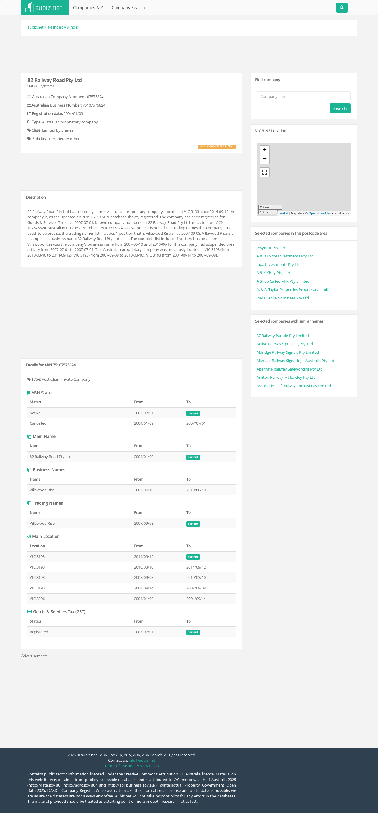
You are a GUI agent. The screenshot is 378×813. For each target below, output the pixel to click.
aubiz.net (35, 27)
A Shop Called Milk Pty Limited (283, 281)
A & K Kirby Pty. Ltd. (274, 272)
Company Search (128, 7)
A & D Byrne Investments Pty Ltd (285, 256)
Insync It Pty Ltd (271, 247)
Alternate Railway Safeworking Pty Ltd (290, 369)
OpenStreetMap (320, 213)
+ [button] (265, 150)
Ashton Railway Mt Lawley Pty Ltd (286, 377)
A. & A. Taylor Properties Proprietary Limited (295, 289)
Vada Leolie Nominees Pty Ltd (283, 298)
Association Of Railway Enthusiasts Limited (294, 385)
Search (340, 108)
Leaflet (283, 213)
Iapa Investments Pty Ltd (279, 264)
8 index (73, 27)
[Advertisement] (189, 53)
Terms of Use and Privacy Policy (131, 765)
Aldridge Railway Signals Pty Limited (288, 352)
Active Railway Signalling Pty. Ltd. (285, 343)
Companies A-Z (88, 7)
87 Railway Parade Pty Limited (283, 335)
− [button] (265, 159)
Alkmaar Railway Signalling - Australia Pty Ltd (295, 360)
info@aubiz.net (142, 760)
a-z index (55, 27)
